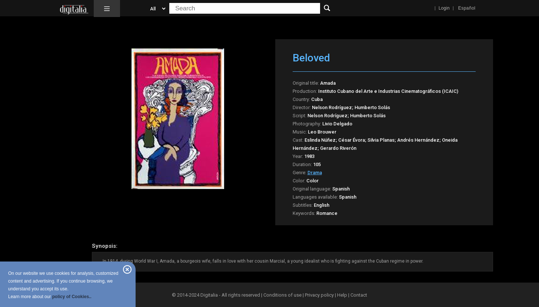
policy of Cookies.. (72, 296)
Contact (358, 295)
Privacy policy (319, 295)
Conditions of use (283, 295)
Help (342, 295)
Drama (314, 172)
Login (444, 8)
